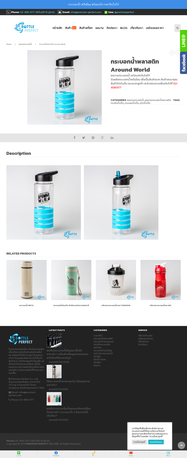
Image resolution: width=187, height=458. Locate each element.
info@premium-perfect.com (86, 12)
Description (18, 153)
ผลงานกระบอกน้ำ (25, 44)
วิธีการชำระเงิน (145, 335)
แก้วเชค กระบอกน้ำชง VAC (160, 305)
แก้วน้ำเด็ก (145, 103)
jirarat (52, 362)
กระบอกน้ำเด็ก (132, 103)
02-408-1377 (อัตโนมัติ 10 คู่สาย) (37, 12)
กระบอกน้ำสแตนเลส (104, 341)
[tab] (20, 153)
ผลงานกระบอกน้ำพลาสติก (158, 100)
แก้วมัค (97, 356)
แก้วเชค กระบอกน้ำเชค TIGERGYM (115, 305)
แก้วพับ (97, 362)
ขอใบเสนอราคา (155, 28)
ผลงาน (100, 28)
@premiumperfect (124, 12)
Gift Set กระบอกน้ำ (103, 353)
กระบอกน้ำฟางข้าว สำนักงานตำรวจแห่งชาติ (71, 305)
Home (8, 44)
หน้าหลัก (57, 28)
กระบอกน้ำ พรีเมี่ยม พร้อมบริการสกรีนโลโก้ (93, 4)
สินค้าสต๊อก (86, 28)
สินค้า (70, 28)
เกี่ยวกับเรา (136, 28)
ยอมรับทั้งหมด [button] (156, 442)
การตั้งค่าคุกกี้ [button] (139, 442)
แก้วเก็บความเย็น (102, 344)
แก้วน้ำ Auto (100, 359)
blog (123, 28)
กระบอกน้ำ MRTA (26, 305)
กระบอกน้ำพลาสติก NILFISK (178, 52)
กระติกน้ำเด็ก (117, 103)
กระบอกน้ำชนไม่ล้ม (103, 350)
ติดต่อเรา (112, 28)
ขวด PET (98, 335)
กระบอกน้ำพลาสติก (103, 338)
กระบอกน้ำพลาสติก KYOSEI (172, 52)
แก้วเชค (97, 347)
